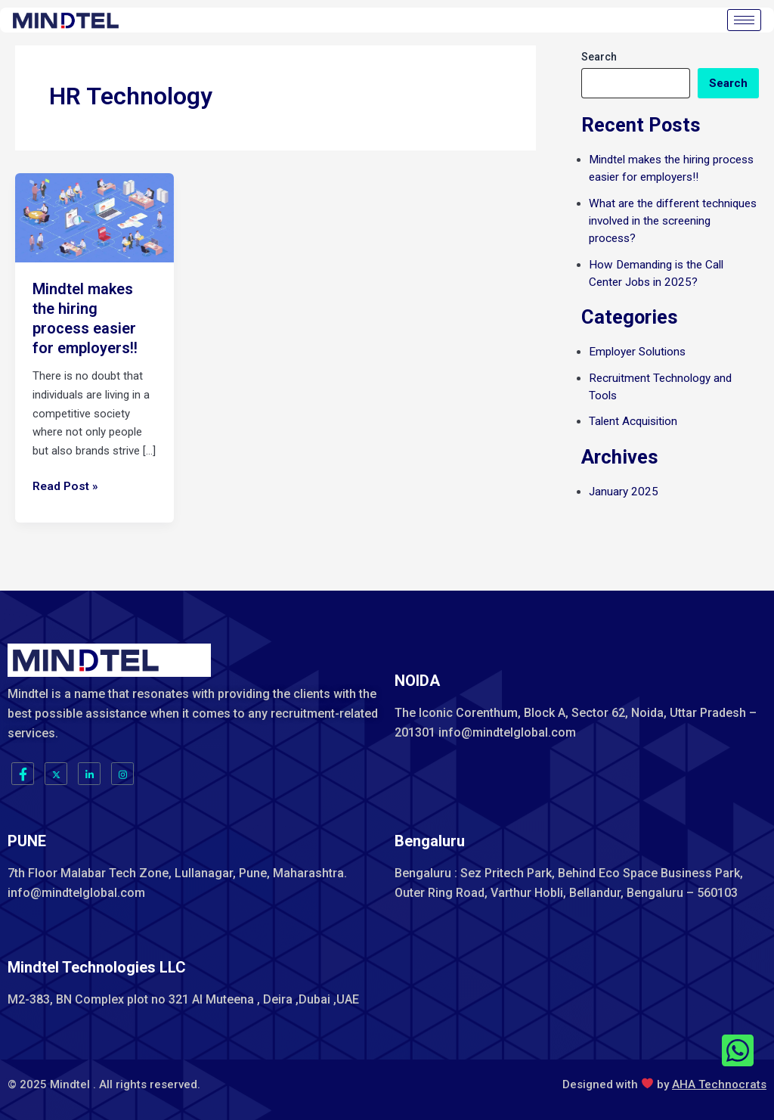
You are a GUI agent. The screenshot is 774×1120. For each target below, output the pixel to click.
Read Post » (64, 485)
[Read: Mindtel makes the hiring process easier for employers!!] (94, 217)
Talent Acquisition (633, 417)
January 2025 (622, 487)
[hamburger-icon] (744, 20)
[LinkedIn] (89, 773)
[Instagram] (122, 773)
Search (599, 57)
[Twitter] (56, 773)
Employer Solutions (637, 349)
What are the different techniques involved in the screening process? (672, 220)
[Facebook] (22, 773)
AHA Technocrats (719, 1084)
